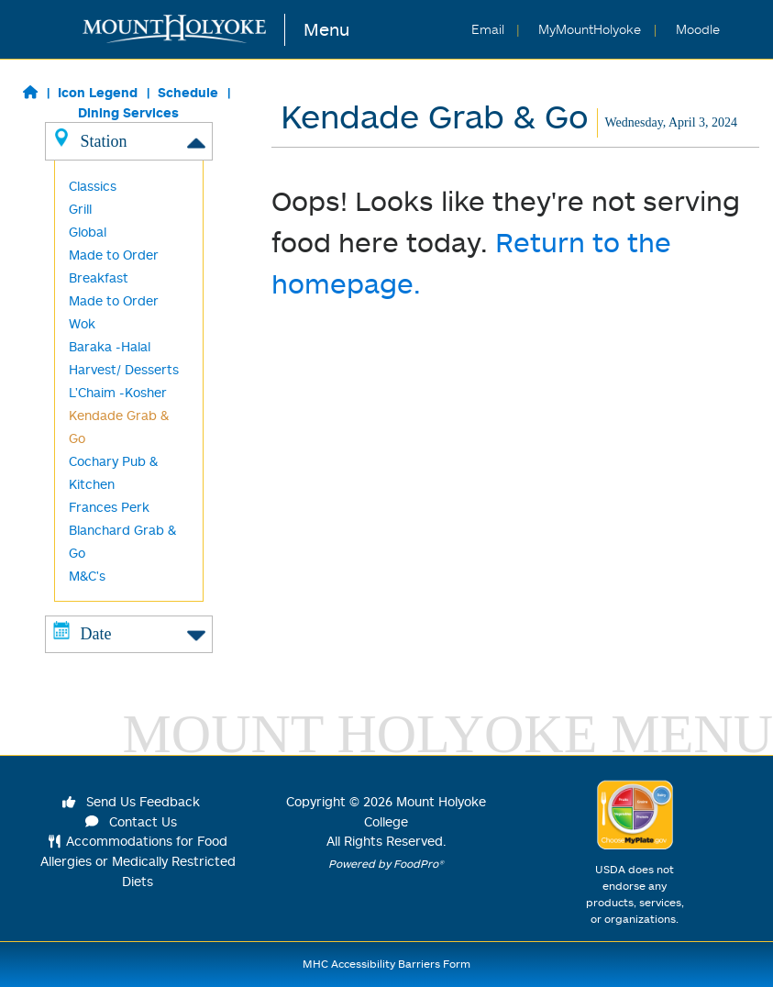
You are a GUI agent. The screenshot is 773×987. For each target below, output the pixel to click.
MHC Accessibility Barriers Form (386, 963)
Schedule (188, 92)
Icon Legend (98, 92)
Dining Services (128, 112)
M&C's (87, 575)
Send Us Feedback (131, 801)
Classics (92, 186)
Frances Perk (109, 507)
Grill (80, 208)
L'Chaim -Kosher (118, 392)
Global (87, 231)
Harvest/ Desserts (124, 369)
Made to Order (114, 300)
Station (128, 140)
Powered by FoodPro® (386, 864)
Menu (326, 28)
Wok (82, 323)
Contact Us (131, 821)
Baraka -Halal (109, 346)
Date (128, 633)
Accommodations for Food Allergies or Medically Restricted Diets (138, 860)
